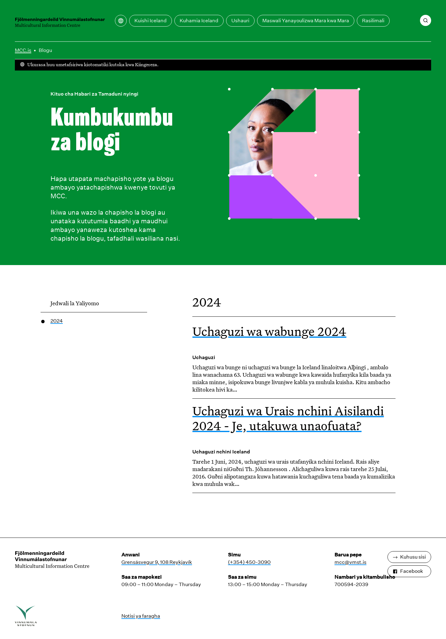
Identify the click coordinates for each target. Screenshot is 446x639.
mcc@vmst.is (350, 562)
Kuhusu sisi (409, 557)
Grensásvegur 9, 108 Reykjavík (156, 562)
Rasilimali (373, 21)
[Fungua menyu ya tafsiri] (121, 21)
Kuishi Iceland (150, 21)
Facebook (408, 571)
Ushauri (240, 21)
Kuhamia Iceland (199, 21)
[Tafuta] (425, 20)
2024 (56, 321)
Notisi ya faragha (140, 616)
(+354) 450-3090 (249, 562)
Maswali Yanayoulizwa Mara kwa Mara (305, 21)
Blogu (45, 50)
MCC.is (23, 50)
